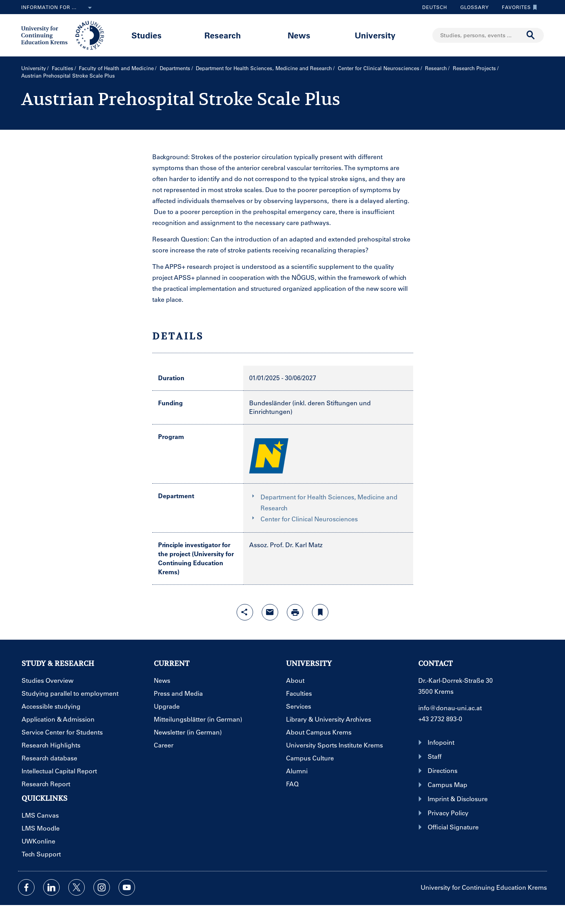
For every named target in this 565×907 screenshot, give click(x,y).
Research (222, 35)
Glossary (471, 7)
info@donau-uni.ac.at (450, 708)
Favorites (517, 7)
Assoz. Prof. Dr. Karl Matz (286, 545)
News (299, 35)
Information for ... (58, 8)
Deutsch (434, 7)
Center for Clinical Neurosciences (378, 68)
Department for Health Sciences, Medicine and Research (264, 68)
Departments (175, 68)
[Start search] (531, 35)
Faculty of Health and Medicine (116, 68)
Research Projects (474, 68)
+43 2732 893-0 (440, 719)
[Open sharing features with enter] (245, 612)
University (375, 35)
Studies (146, 35)
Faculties (62, 68)
